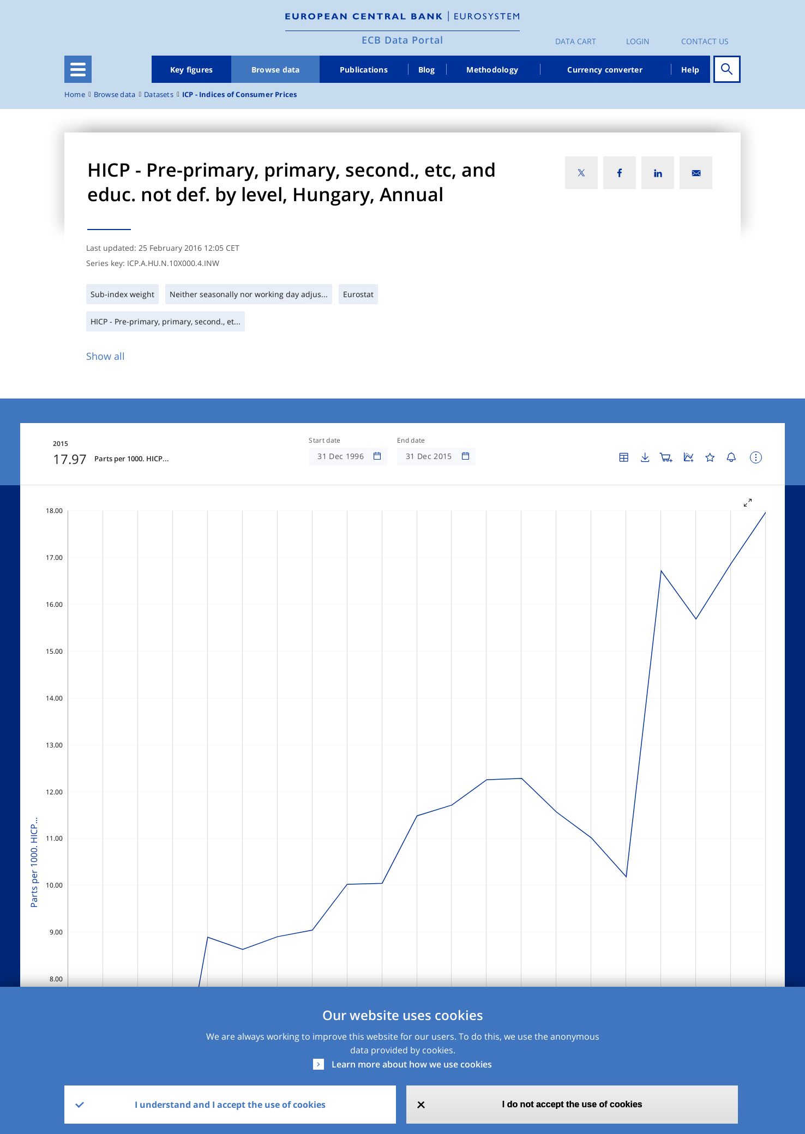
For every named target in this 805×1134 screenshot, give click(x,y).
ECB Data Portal (402, 39)
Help (690, 69)
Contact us (705, 41)
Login (638, 41)
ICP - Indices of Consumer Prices (239, 94)
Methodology (492, 69)
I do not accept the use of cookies (572, 1104)
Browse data (275, 69)
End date (411, 440)
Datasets (158, 94)
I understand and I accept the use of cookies (230, 1105)
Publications (364, 69)
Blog (426, 69)
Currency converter (604, 69)
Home (74, 94)
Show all (105, 356)
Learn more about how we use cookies (412, 1064)
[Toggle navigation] (78, 69)
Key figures (191, 69)
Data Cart (575, 41)
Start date (324, 440)
